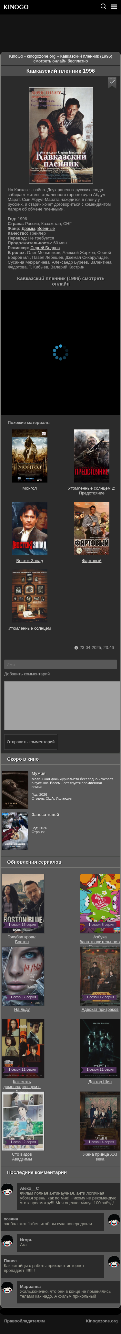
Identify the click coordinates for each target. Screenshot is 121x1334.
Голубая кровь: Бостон (23, 946)
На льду (23, 1016)
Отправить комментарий (31, 751)
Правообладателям (24, 1330)
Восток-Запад (29, 532)
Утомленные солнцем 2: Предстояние (91, 462)
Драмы (28, 228)
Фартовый (91, 532)
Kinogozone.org (102, 1330)
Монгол (29, 460)
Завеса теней (45, 824)
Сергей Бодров (45, 247)
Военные (46, 228)
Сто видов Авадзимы (23, 1164)
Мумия (38, 783)
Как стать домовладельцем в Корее (23, 1094)
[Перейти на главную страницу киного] (49, 7)
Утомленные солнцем (29, 600)
